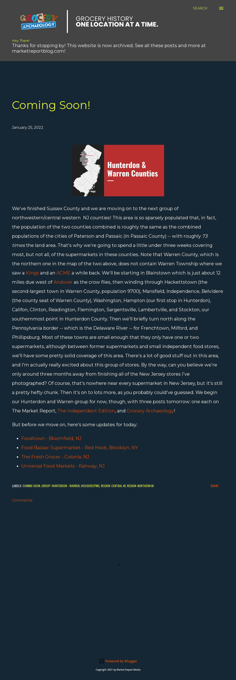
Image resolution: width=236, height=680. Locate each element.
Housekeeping (90, 485)
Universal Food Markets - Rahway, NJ (63, 466)
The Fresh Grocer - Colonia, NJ (55, 457)
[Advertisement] (112, 71)
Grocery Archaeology (150, 411)
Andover (63, 282)
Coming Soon (31, 485)
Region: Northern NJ (140, 485)
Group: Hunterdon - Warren (60, 485)
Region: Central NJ (113, 485)
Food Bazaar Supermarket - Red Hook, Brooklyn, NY (79, 447)
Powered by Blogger (118, 661)
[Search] (200, 8)
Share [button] (214, 485)
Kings (32, 273)
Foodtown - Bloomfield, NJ (51, 438)
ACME (63, 273)
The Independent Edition (86, 411)
